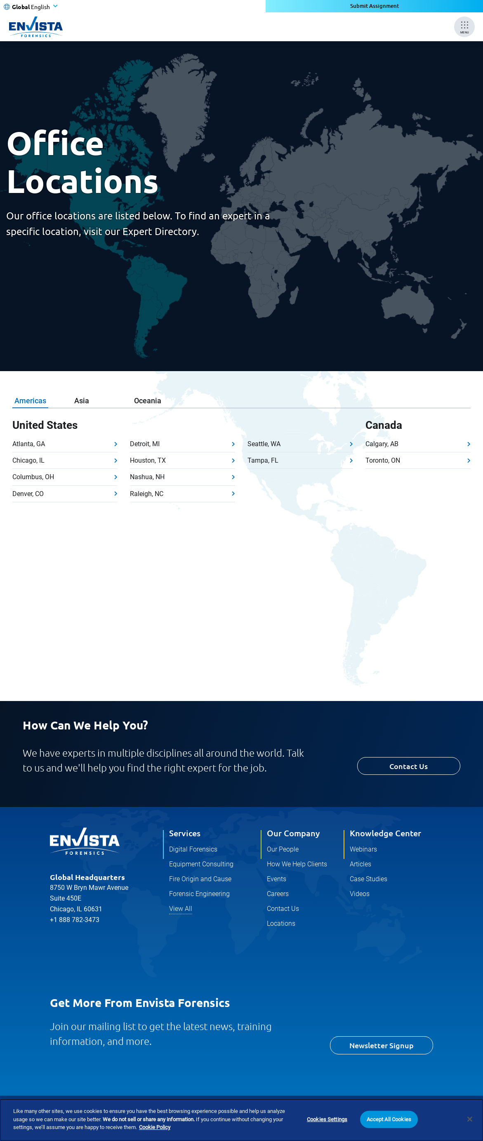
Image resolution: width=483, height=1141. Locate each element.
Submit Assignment (374, 6)
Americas (30, 400)
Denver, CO (28, 494)
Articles (360, 864)
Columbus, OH (33, 477)
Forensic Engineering (199, 894)
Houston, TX (148, 460)
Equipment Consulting (201, 864)
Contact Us (408, 766)
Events (276, 879)
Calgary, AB (381, 444)
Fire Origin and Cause (200, 879)
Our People (283, 849)
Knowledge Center (385, 833)
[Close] (470, 1119)
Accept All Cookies (389, 1119)
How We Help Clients (297, 864)
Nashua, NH (147, 477)
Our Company (293, 833)
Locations (281, 923)
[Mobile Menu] (464, 26)
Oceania (147, 400)
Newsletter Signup (381, 1045)
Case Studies (368, 879)
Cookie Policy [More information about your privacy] (154, 1127)
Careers (278, 894)
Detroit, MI (145, 444)
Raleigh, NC (146, 494)
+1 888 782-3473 (74, 920)
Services (184, 833)
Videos (360, 894)
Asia (81, 400)
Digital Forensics (193, 849)
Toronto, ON (382, 460)
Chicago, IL (28, 460)
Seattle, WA (263, 444)
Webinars (363, 849)
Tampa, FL (262, 460)
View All (180, 909)
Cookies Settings (327, 1119)
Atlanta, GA (28, 444)
